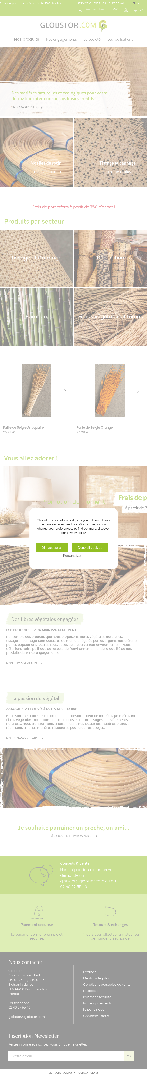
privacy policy (76, 532)
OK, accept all (51, 547)
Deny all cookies (90, 547)
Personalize (72, 555)
